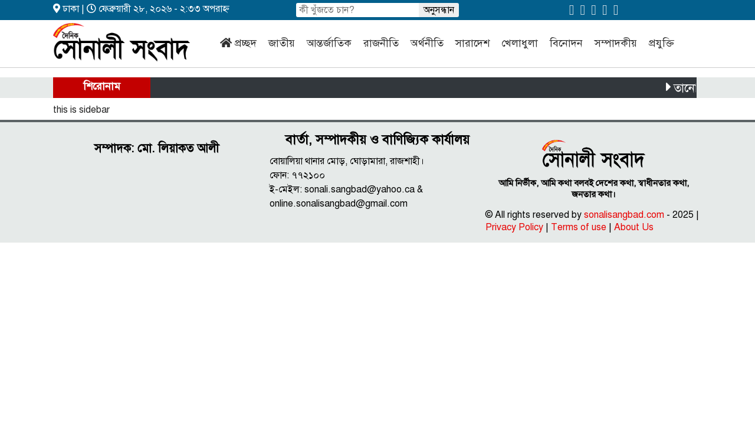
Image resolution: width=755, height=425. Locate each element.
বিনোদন (566, 43)
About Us (634, 227)
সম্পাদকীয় (616, 43)
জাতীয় (281, 43)
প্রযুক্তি (661, 43)
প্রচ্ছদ (246, 43)
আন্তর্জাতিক (329, 43)
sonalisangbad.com (624, 215)
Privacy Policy (514, 227)
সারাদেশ (472, 43)
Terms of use (578, 227)
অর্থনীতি (427, 43)
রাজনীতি (381, 43)
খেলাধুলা (519, 43)
